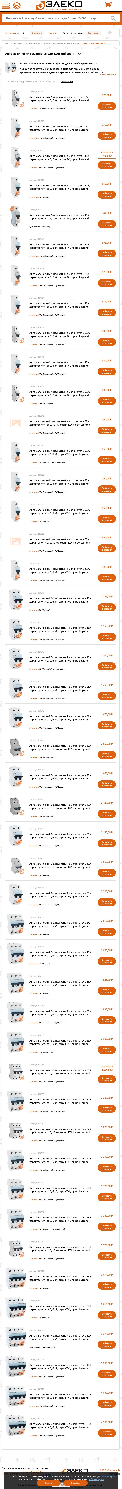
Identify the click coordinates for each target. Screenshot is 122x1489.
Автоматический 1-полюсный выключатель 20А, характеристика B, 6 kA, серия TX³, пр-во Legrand (59, 275)
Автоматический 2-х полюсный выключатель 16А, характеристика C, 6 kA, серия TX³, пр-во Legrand (60, 629)
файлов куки (96, 1479)
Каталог (8, 43)
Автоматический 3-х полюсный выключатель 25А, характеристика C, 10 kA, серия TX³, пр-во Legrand (60, 1071)
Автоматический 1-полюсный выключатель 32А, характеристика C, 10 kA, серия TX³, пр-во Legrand (59, 423)
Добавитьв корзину (107, 106)
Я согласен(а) (61, 1484)
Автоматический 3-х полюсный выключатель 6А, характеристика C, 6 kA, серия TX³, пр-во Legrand (59, 924)
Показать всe (67, 81)
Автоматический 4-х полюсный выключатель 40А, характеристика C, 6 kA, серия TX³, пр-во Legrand (60, 1366)
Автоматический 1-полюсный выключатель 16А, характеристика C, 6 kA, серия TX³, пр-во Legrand (59, 246)
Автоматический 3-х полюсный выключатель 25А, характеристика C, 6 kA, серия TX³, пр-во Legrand (60, 1042)
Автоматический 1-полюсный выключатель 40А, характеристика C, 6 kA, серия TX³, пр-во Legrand (59, 482)
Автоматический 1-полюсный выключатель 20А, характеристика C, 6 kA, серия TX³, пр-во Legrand (59, 305)
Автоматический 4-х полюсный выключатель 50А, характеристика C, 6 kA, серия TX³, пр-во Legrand (60, 1396)
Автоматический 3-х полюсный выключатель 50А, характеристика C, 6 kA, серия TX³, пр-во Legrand (60, 1189)
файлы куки (108, 1476)
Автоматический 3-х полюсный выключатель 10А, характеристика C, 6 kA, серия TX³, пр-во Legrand (60, 953)
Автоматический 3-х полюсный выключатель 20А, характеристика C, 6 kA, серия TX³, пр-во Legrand (60, 1012)
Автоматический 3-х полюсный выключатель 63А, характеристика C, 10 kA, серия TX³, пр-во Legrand (60, 1248)
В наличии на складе (72, 32)
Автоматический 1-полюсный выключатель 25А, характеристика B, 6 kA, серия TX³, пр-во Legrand (59, 334)
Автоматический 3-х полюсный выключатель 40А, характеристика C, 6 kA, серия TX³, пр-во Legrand (60, 1160)
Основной (37, 32)
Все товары (93, 32)
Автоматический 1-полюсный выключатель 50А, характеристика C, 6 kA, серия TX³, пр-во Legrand (59, 511)
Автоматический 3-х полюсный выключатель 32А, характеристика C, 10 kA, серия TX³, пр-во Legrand (60, 1130)
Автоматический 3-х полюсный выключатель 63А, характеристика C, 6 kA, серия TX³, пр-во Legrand (60, 1219)
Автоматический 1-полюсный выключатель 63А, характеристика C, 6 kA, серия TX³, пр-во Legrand (59, 570)
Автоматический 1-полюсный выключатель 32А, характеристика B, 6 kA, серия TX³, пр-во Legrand (59, 393)
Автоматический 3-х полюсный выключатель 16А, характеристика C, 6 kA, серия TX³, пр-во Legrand (60, 983)
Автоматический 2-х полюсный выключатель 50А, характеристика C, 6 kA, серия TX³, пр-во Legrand (60, 836)
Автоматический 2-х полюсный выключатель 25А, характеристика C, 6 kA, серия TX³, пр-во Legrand (60, 688)
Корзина (75, 1483)
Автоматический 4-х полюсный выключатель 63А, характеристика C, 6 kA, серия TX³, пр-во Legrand (60, 1425)
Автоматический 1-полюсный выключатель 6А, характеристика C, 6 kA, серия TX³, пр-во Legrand (59, 128)
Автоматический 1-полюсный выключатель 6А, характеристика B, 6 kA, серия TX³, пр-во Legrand (59, 98)
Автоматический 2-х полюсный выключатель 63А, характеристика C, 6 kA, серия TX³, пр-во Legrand (60, 894)
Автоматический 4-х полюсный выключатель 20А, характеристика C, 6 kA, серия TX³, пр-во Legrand (60, 1307)
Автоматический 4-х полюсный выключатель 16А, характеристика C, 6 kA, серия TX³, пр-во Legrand (60, 1278)
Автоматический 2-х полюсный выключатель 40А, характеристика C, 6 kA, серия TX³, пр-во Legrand (60, 777)
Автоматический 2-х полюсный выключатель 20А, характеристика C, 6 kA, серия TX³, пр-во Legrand (60, 659)
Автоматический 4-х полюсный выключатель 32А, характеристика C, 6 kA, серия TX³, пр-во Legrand (60, 1337)
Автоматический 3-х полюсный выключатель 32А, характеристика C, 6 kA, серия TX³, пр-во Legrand (60, 1101)
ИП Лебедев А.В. (110, 1470)
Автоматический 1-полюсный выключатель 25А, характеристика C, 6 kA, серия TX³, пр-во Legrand (59, 364)
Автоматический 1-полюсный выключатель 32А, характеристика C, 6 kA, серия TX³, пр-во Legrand (59, 452)
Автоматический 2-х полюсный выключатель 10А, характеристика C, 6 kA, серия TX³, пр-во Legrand (60, 600)
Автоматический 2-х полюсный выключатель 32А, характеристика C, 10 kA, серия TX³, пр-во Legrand (60, 747)
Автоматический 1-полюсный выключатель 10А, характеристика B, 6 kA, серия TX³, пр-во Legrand (59, 157)
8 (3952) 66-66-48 (32, 1471)
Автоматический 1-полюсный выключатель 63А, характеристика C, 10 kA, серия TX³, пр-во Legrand (59, 541)
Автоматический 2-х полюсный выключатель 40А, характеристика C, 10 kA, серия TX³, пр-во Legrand (60, 806)
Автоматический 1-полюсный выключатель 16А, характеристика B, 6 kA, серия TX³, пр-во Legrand (59, 216)
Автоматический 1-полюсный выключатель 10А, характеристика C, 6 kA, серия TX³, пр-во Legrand (59, 187)
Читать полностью (108, 75)
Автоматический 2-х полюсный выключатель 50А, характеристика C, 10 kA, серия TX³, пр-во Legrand (60, 865)
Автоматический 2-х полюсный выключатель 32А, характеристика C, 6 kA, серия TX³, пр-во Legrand (60, 718)
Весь (25, 32)
